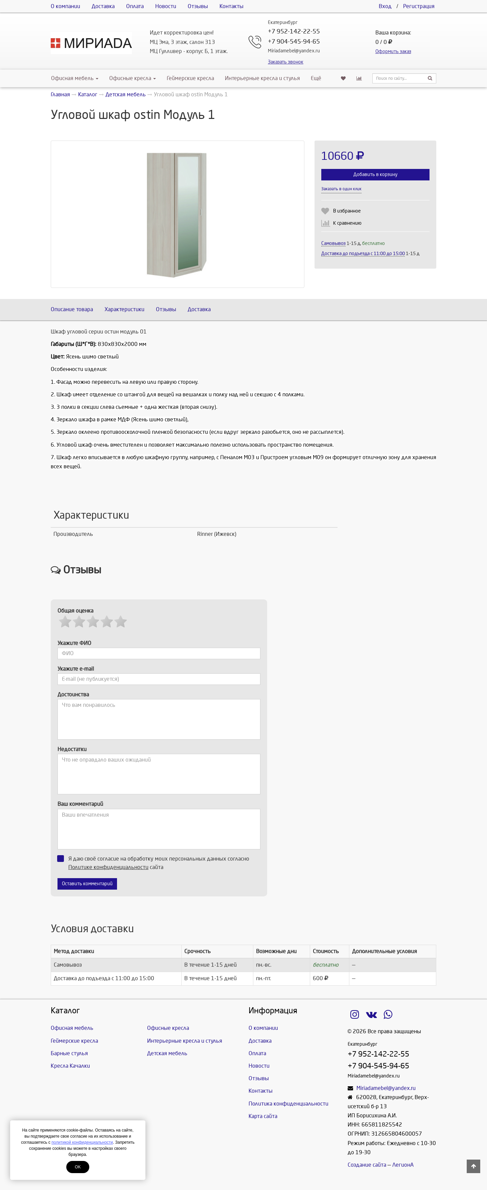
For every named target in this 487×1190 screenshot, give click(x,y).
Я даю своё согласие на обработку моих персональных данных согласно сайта (155, 862)
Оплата (135, 6)
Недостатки (72, 749)
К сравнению (347, 223)
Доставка (103, 6)
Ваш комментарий (80, 804)
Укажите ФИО (74, 643)
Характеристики (124, 309)
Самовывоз (333, 243)
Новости (165, 6)
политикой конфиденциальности (82, 1142)
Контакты (231, 6)
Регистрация (419, 6)
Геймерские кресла (190, 78)
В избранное (347, 211)
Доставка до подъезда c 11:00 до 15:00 (363, 253)
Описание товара (72, 309)
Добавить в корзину (375, 174)
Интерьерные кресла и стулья (262, 78)
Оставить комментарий (87, 883)
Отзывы (198, 6)
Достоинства (73, 694)
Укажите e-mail (75, 669)
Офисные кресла (132, 78)
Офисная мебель (74, 78)
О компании (65, 6)
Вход (385, 6)
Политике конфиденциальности (108, 867)
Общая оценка (75, 611)
